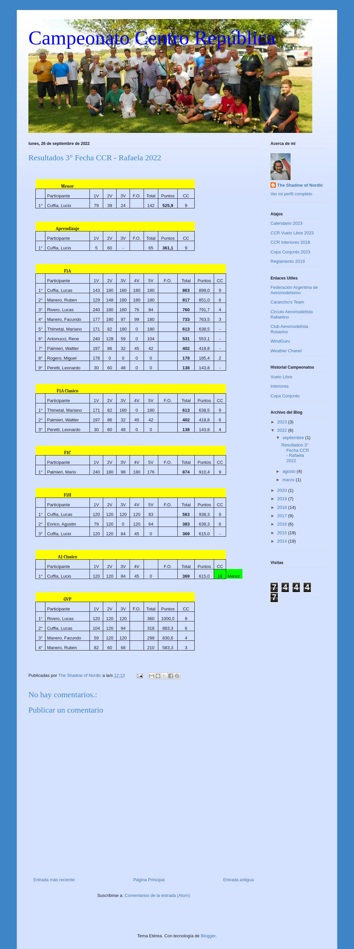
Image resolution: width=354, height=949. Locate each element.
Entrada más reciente (54, 879)
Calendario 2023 (286, 223)
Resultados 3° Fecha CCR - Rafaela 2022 (295, 452)
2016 (282, 524)
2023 (282, 421)
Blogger (208, 935)
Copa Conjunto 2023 (290, 251)
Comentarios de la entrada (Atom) (157, 895)
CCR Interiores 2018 (290, 242)
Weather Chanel (286, 350)
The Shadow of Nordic (300, 185)
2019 (282, 498)
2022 (282, 430)
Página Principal (149, 879)
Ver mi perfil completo (291, 193)
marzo (289, 479)
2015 (282, 532)
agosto (290, 471)
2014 (282, 541)
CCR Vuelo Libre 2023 (292, 232)
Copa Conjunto (285, 395)
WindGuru (280, 341)
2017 (282, 515)
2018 (282, 507)
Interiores (280, 386)
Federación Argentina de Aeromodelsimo (294, 290)
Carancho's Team (287, 302)
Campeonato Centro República (152, 38)
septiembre (294, 437)
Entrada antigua (238, 879)
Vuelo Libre (281, 376)
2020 (282, 490)
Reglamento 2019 (288, 261)
